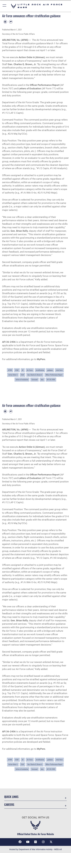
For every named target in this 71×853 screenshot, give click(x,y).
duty (42, 379)
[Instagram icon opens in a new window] (43, 842)
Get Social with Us (35, 817)
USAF (17, 370)
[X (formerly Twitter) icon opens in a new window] (51, 842)
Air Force (30, 370)
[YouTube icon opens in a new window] (28, 842)
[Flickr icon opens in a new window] (35, 842)
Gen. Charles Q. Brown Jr (34, 374)
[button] (4, 6)
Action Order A (12, 374)
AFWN (10, 370)
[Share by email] (11, 22)
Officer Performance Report (54, 374)
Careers (9, 804)
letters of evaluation (22, 379)
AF (23, 370)
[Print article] (5, 22)
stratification (40, 370)
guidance (50, 370)
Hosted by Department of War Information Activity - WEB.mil (35, 849)
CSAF (22, 374)
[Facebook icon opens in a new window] (20, 842)
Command (34, 379)
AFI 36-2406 (51, 379)
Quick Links (11, 797)
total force (59, 370)
